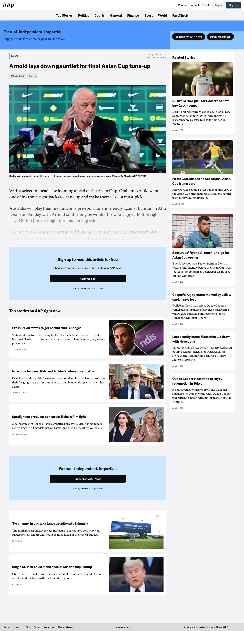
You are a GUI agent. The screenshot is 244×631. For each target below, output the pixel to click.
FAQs (27, 627)
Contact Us (49, 627)
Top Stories (64, 15)
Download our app (220, 36)
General (116, 15)
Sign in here (97, 288)
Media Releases (65, 627)
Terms (7, 627)
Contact (194, 5)
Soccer (32, 76)
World (162, 15)
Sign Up (233, 5)
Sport (148, 15)
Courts (100, 15)
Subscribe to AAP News (189, 36)
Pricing (182, 5)
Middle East (17, 76)
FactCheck (180, 15)
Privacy (17, 627)
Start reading (87, 278)
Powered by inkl (122, 627)
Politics (83, 15)
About (205, 5)
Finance (133, 15)
